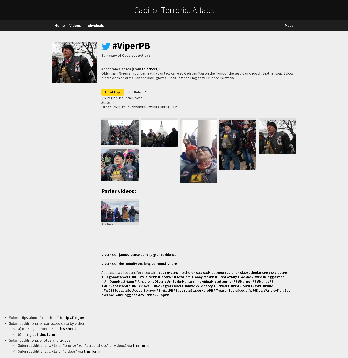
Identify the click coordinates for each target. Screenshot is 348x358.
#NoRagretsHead (167, 286)
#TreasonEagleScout (230, 290)
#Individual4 (204, 281)
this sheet (149, 69)
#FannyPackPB (202, 277)
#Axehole (186, 272)
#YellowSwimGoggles (118, 295)
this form (47, 334)
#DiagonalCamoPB (116, 277)
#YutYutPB (144, 295)
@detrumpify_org (162, 263)
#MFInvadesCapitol (116, 286)
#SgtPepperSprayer (140, 290)
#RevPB (256, 286)
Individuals (94, 25)
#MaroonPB (247, 281)
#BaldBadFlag (204, 272)
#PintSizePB (240, 286)
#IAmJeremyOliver (149, 281)
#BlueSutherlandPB (253, 272)
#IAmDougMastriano (117, 281)
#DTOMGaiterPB (144, 277)
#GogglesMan (273, 277)
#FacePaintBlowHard (174, 277)
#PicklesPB (221, 286)
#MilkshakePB (142, 286)
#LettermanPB (225, 281)
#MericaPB (265, 281)
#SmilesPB (165, 290)
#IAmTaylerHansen (179, 281)
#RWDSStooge (112, 290)
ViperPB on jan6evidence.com (124, 254)
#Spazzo (181, 290)
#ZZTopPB (161, 295)
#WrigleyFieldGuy (276, 290)
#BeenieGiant (226, 272)
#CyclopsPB (278, 272)
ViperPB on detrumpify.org (122, 263)
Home (60, 25)
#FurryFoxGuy (226, 277)
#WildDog (255, 290)
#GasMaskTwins (250, 277)
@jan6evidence (164, 254)
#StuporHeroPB (200, 290)
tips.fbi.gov (74, 317)
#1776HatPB (168, 272)
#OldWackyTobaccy (197, 286)
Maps (289, 25)
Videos (75, 25)
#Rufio (268, 286)
